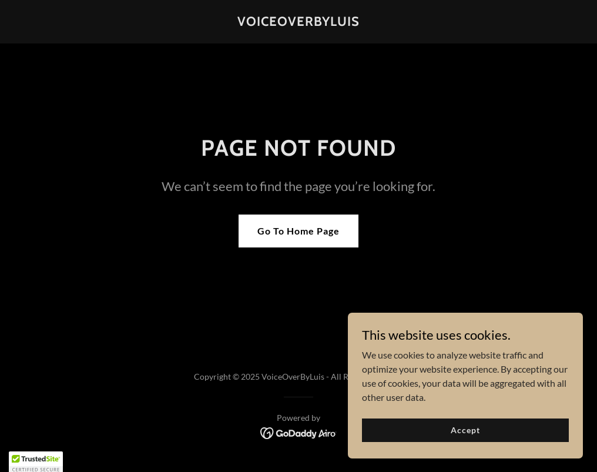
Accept (465, 430)
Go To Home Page (298, 230)
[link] (298, 22)
